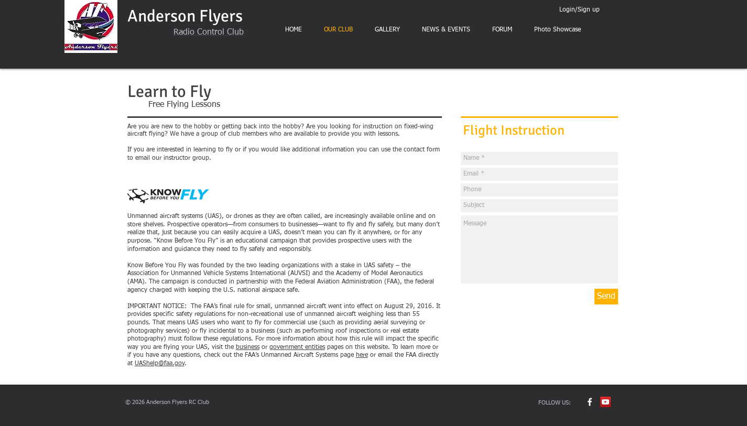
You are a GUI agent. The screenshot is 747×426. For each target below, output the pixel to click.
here (362, 355)
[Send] (606, 296)
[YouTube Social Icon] (605, 402)
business (247, 347)
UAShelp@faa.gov (160, 364)
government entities (297, 347)
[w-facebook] (589, 402)
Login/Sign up (579, 10)
